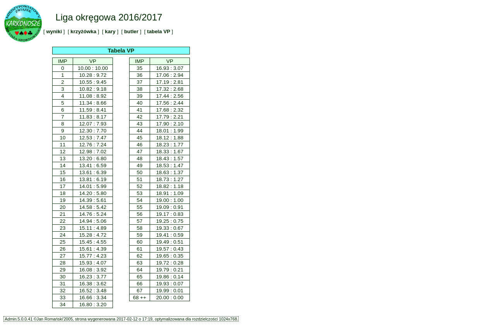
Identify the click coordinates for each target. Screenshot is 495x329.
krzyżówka (83, 31)
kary (110, 31)
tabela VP (158, 31)
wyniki (54, 31)
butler (131, 31)
